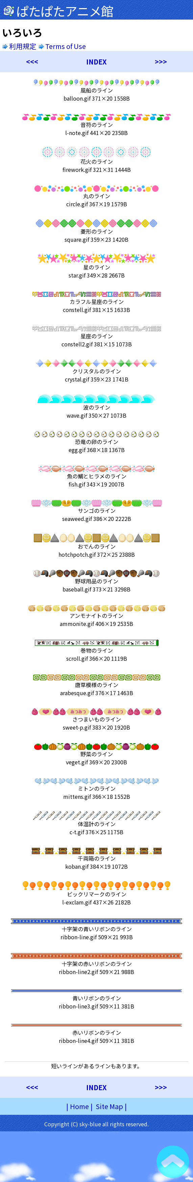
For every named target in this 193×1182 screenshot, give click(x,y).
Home (79, 1106)
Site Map (109, 1106)
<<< (32, 62)
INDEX (96, 62)
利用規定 (19, 46)
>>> (161, 62)
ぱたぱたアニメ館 (64, 10)
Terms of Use (63, 46)
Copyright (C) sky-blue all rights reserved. (96, 1124)
